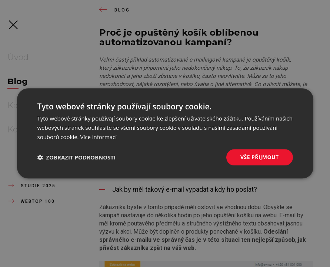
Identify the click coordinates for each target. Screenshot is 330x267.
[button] (76, 157)
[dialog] (165, 133)
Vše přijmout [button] (259, 157)
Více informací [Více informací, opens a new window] (98, 137)
